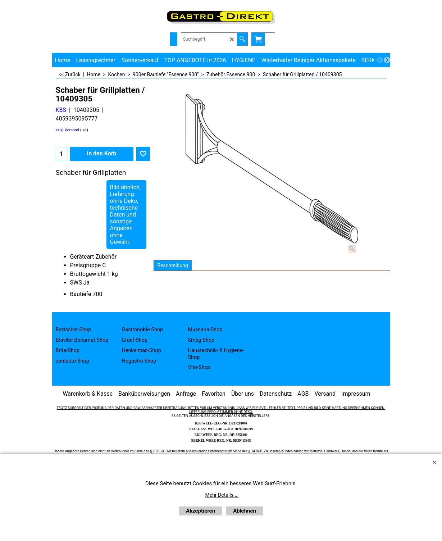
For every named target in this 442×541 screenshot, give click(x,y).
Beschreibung (173, 265)
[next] (387, 60)
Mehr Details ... (222, 495)
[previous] (380, 60)
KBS (61, 109)
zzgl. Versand (67, 130)
